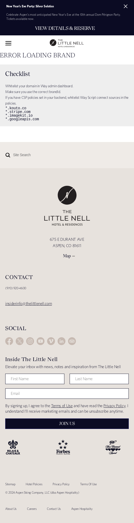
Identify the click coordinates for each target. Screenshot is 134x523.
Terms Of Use (88, 484)
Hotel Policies (34, 484)
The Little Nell (67, 43)
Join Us (67, 423)
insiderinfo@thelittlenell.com (28, 303)
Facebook (9, 341)
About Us (10, 509)
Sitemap (10, 484)
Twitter (20, 341)
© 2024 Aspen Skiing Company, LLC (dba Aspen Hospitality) (42, 492)
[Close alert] (126, 6)
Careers (31, 509)
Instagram (30, 341)
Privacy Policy (114, 405)
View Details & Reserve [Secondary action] (65, 28)
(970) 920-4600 (15, 288)
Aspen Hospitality (82, 509)
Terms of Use (62, 405)
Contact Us (53, 509)
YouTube (40, 341)
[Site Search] (53, 155)
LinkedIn (61, 341)
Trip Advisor (72, 341)
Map (67, 255)
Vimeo (51, 341)
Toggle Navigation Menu (8, 43)
